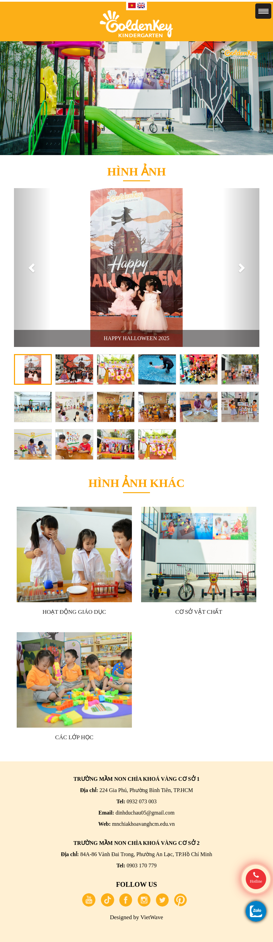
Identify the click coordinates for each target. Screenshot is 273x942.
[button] (32, 267)
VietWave (151, 917)
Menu (263, 11)
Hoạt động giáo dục (74, 612)
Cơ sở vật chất (198, 612)
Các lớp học (74, 737)
